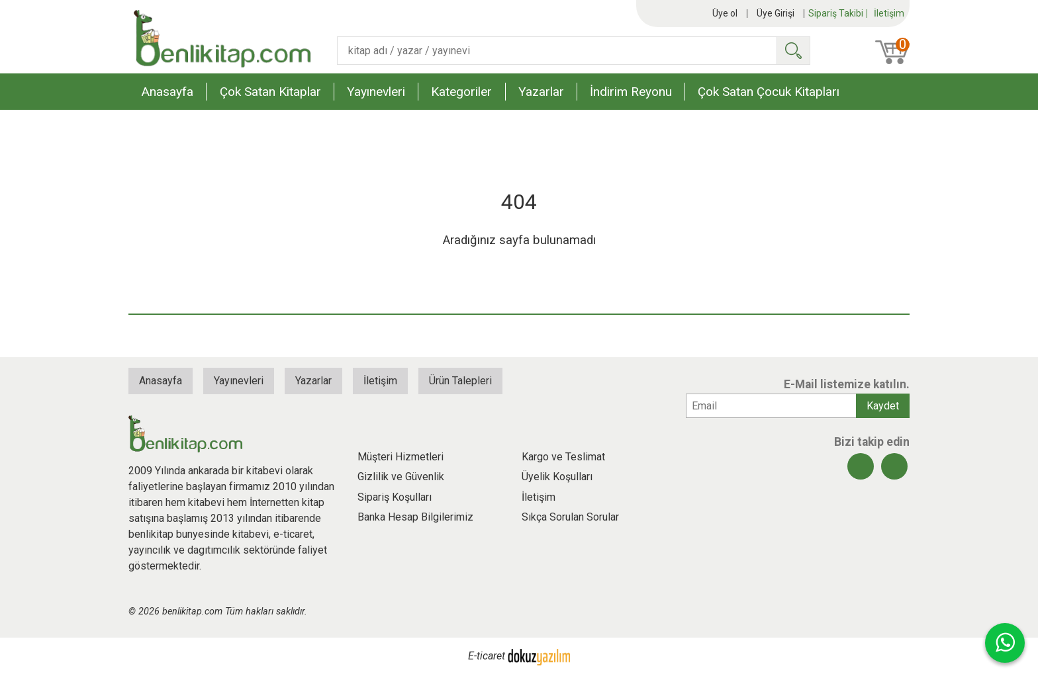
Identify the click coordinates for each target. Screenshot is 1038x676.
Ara (793, 50)
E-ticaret (486, 656)
